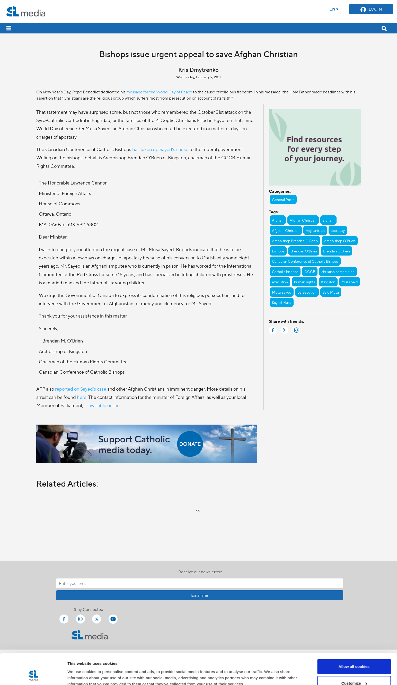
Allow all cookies (354, 637)
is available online (102, 405)
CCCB (309, 271)
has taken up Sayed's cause (160, 149)
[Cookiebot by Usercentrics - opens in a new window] (33, 675)
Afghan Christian (303, 220)
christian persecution (338, 271)
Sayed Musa (281, 302)
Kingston (328, 281)
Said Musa (331, 292)
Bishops (278, 251)
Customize (354, 654)
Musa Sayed (281, 292)
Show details (79, 669)
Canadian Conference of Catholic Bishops (305, 261)
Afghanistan (315, 230)
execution (280, 281)
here (81, 397)
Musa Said (349, 281)
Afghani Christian (285, 230)
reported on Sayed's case (80, 389)
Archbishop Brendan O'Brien (295, 240)
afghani (328, 220)
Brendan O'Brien (336, 251)
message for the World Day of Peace (159, 91)
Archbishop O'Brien (339, 240)
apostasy (338, 230)
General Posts (283, 199)
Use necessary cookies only (354, 671)
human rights (304, 281)
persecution (306, 292)
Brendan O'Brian (303, 251)
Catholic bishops (285, 271)
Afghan (278, 220)
